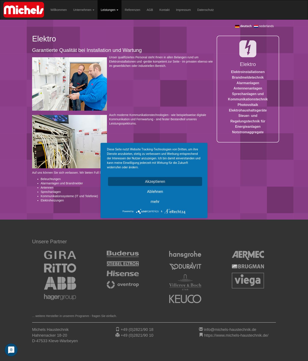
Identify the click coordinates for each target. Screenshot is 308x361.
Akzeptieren (155, 181)
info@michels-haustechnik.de (230, 329)
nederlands (264, 26)
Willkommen (58, 10)
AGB (150, 10)
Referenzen (132, 10)
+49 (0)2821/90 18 (137, 329)
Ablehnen (155, 191)
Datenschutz (205, 10)
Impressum (183, 10)
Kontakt (164, 10)
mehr (155, 201)
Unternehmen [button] (83, 10)
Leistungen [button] (109, 10)
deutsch (243, 26)
